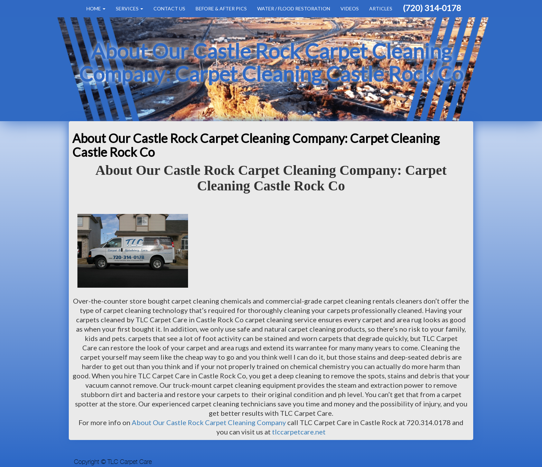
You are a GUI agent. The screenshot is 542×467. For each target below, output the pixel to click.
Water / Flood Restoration (293, 8)
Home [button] (95, 8)
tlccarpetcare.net (299, 432)
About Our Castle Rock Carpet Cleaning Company (209, 422)
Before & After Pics (221, 8)
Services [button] (129, 8)
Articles (380, 8)
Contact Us (169, 8)
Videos (349, 8)
